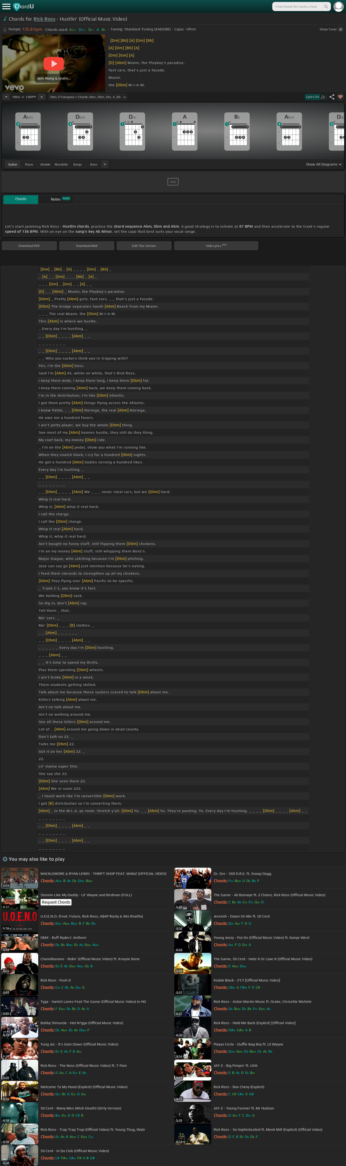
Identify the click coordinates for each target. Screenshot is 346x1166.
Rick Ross (44, 19)
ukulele (45, 164)
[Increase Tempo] (42, 97)
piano (29, 164)
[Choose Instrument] (104, 164)
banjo (77, 164)
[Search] (326, 6)
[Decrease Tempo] (6, 97)
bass (93, 164)
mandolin (61, 164)
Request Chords (56, 902)
